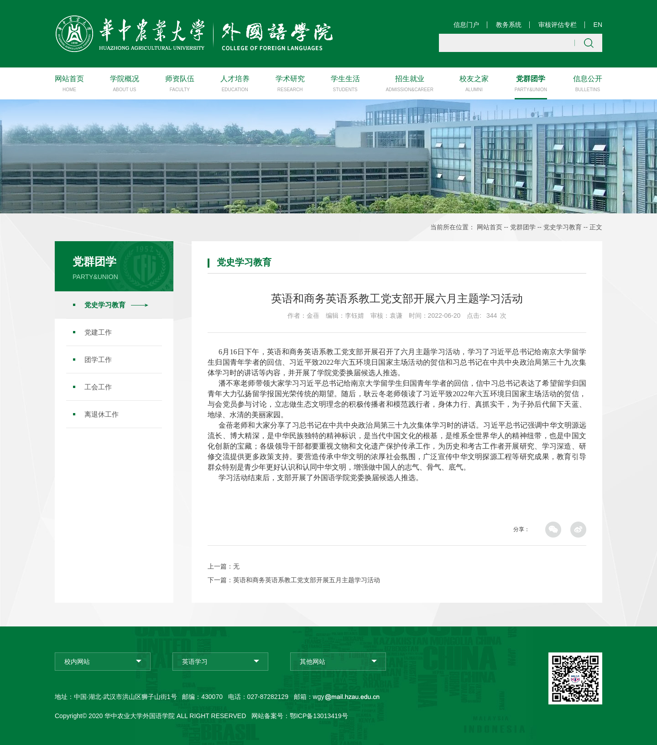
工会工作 (98, 386)
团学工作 (98, 359)
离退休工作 (101, 414)
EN (598, 24)
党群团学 (523, 227)
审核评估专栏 (557, 24)
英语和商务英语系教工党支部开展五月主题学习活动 (306, 579)
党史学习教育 (562, 227)
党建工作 (98, 332)
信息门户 (466, 24)
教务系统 (508, 24)
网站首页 (489, 227)
